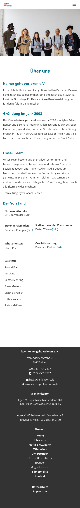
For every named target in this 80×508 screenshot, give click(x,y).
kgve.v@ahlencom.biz (41, 379)
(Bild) (30, 230)
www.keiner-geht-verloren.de (41, 384)
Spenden (40, 462)
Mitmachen (40, 449)
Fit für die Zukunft (40, 444)
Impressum (40, 491)
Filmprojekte (40, 471)
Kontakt (40, 476)
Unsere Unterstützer (40, 458)
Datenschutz (40, 487)
